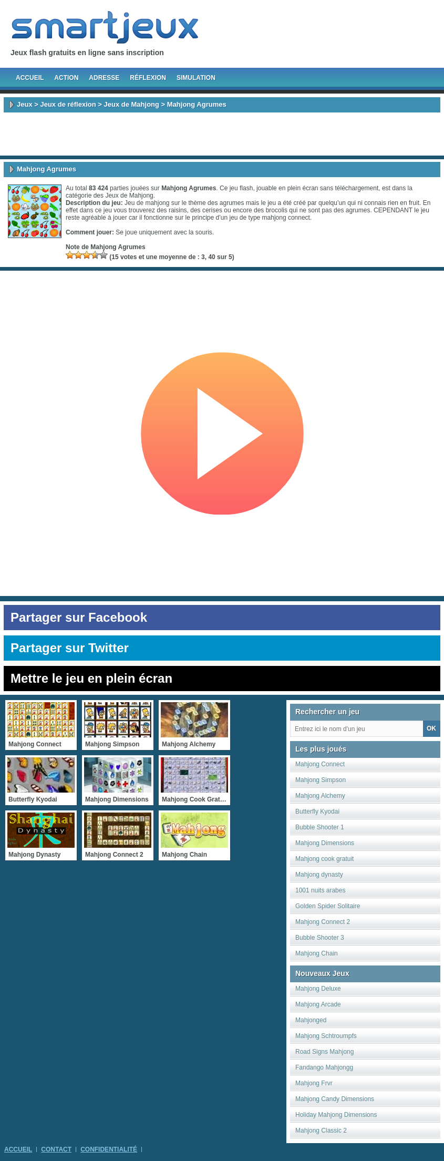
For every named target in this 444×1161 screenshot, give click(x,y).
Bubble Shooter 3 (319, 937)
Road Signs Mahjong (324, 1051)
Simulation (196, 77)
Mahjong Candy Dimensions (334, 1099)
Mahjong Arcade (318, 1004)
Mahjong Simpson (320, 780)
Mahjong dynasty (319, 874)
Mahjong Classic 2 (321, 1130)
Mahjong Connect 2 (322, 922)
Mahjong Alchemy (320, 795)
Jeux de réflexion (68, 104)
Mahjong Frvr (314, 1083)
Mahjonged (310, 1020)
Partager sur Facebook (79, 617)
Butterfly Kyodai (317, 811)
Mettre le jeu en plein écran (91, 678)
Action (66, 77)
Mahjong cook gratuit (324, 858)
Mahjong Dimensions (324, 843)
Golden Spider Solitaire (327, 906)
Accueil (30, 77)
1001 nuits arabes (320, 890)
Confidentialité (108, 1149)
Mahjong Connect (320, 764)
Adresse (104, 77)
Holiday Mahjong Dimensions (336, 1114)
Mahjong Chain (316, 953)
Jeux (25, 104)
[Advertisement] (222, 134)
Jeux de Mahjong (131, 104)
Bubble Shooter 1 (319, 827)
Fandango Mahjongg (324, 1067)
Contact (56, 1149)
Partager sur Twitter (70, 648)
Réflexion (148, 77)
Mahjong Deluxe (318, 988)
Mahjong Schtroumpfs (326, 1036)
